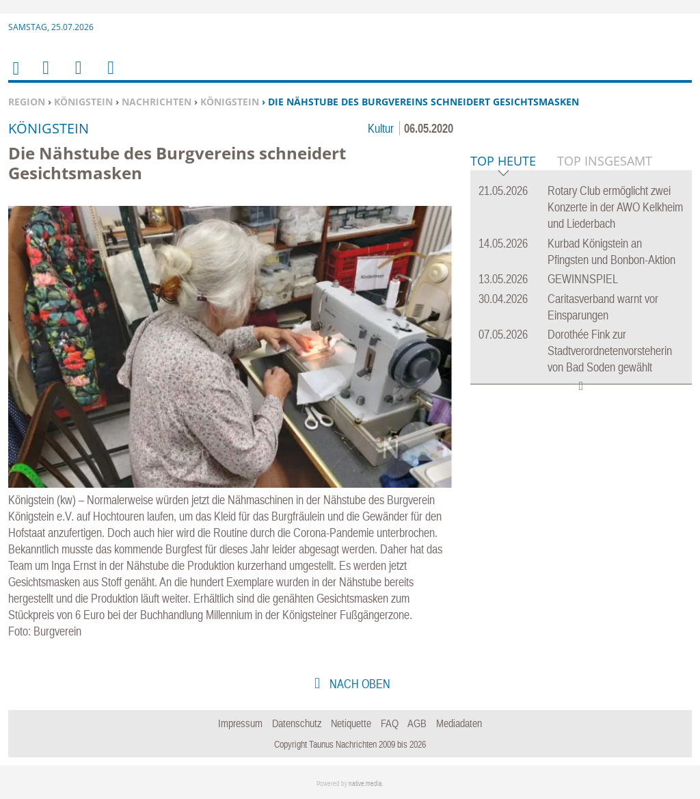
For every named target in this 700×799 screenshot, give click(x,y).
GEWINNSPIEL (583, 488)
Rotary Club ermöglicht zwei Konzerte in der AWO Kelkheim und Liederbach (615, 416)
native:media (365, 783)
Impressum (240, 723)
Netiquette (351, 723)
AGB (417, 723)
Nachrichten (156, 101)
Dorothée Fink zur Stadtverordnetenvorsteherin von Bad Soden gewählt (610, 560)
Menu (45, 76)
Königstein (83, 101)
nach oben (358, 684)
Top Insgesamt (604, 370)
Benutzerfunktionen (110, 76)
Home (15, 77)
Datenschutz (297, 723)
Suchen (76, 76)
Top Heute (503, 371)
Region (26, 101)
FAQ (390, 723)
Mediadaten (459, 723)
